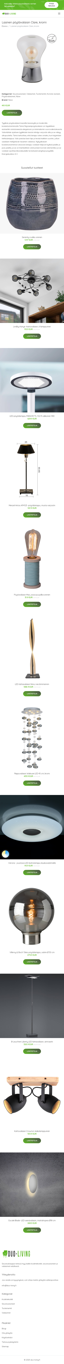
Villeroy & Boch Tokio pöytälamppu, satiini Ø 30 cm (32, 952)
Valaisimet (31, 94)
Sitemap (5, 1346)
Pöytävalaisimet (8, 96)
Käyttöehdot (7, 1337)
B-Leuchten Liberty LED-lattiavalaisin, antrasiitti (32, 1041)
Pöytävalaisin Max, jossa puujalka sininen (32, 595)
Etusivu (5, 26)
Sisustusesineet (19, 94)
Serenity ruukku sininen (32, 237)
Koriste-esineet (53, 94)
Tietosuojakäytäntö (10, 1342)
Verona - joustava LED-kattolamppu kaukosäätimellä (32, 863)
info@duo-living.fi (9, 1285)
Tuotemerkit (41, 94)
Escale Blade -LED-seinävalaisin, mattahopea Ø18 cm (32, 1220)
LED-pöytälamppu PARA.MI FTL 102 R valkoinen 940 (32, 416)
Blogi (4, 1328)
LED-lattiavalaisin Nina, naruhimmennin (32, 684)
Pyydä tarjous (51, 5)
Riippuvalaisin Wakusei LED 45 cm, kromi (32, 773)
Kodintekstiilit (7, 1299)
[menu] (59, 13)
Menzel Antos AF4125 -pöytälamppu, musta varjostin (32, 505)
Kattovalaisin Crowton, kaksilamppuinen (32, 1131)
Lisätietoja (12, 113)
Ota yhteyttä (7, 1333)
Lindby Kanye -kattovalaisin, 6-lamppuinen (32, 326)
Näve (18, 96)
